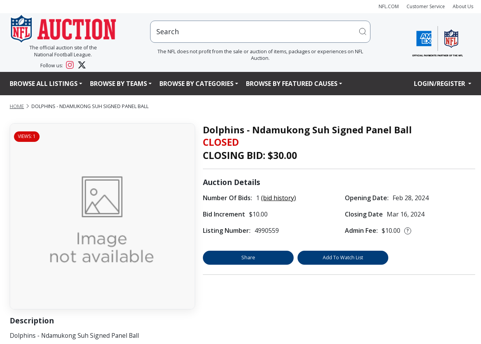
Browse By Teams (118, 83)
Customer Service (426, 6)
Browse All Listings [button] (44, 83)
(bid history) (278, 198)
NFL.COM (389, 6)
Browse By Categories (196, 83)
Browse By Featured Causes (291, 83)
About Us (463, 6)
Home (17, 106)
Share (248, 257)
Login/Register (440, 83)
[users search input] (260, 32)
